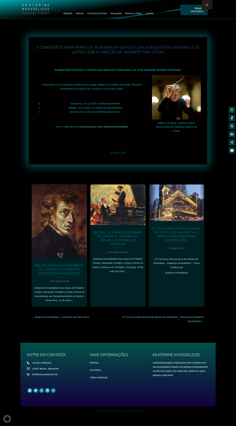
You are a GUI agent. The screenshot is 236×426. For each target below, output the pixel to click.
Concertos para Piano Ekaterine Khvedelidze (104, 126)
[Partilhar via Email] (232, 150)
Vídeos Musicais (99, 377)
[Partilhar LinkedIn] (232, 134)
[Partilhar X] (232, 126)
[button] (7, 419)
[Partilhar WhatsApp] (232, 109)
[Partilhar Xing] (232, 142)
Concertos (95, 370)
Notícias (94, 362)
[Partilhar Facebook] (232, 118)
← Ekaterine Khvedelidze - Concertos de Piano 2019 (60, 317)
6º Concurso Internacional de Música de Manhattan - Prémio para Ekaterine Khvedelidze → (163, 319)
